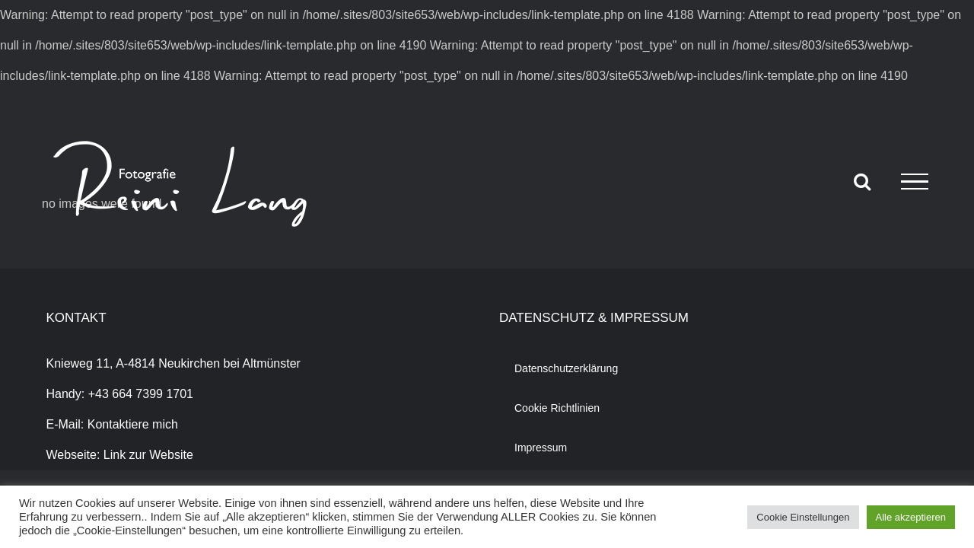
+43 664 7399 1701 (140, 393)
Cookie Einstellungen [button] (802, 517)
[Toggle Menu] (915, 182)
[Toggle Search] (862, 181)
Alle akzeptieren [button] (911, 517)
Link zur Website (148, 454)
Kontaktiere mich (133, 424)
